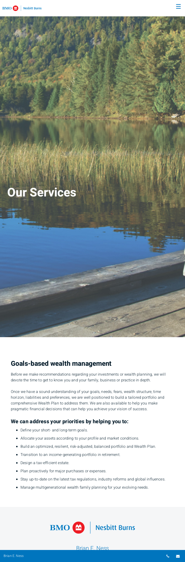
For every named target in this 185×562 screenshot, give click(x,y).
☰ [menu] (178, 7)
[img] (92, 168)
